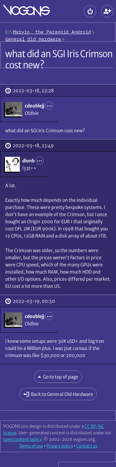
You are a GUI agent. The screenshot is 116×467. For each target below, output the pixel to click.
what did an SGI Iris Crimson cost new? (59, 59)
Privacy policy (59, 446)
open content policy (22, 439)
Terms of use (31, 446)
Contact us (86, 446)
